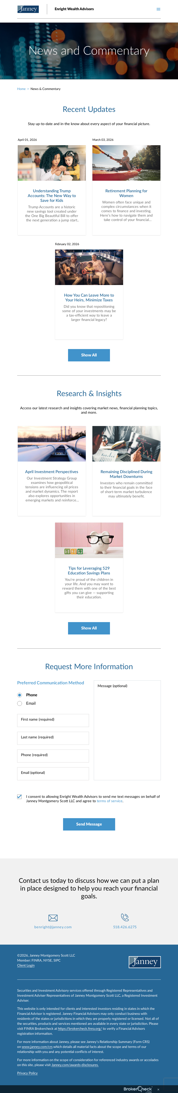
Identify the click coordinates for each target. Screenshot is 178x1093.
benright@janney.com (53, 927)
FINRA (37, 960)
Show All (89, 355)
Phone (31, 695)
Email (31, 703)
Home (21, 89)
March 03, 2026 (103, 139)
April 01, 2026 (27, 139)
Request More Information (89, 667)
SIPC (56, 960)
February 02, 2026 (67, 244)
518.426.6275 (125, 927)
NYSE (47, 960)
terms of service (110, 801)
